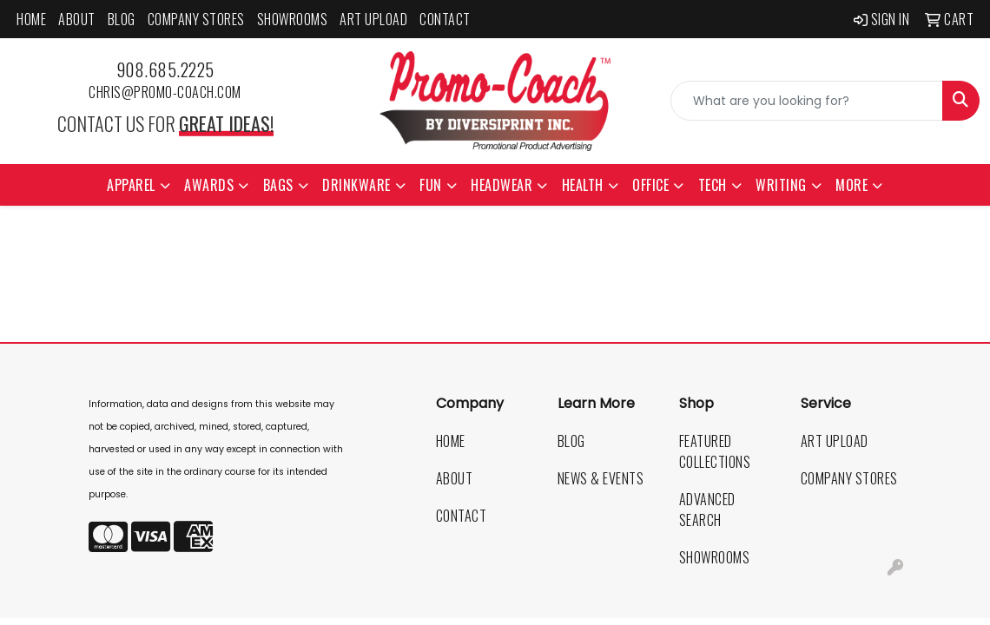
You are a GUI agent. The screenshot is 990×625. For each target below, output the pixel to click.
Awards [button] (209, 184)
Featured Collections (715, 451)
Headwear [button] (501, 184)
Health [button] (583, 184)
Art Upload (373, 19)
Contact (445, 19)
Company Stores (196, 19)
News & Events (601, 478)
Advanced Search (707, 509)
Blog (121, 19)
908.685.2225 (165, 69)
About (77, 19)
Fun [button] (430, 184)
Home (31, 19)
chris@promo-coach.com (165, 92)
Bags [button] (278, 184)
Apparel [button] (131, 184)
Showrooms (292, 19)
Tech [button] (712, 184)
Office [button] (650, 184)
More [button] (851, 184)
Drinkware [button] (356, 184)
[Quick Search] (806, 101)
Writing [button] (781, 184)
